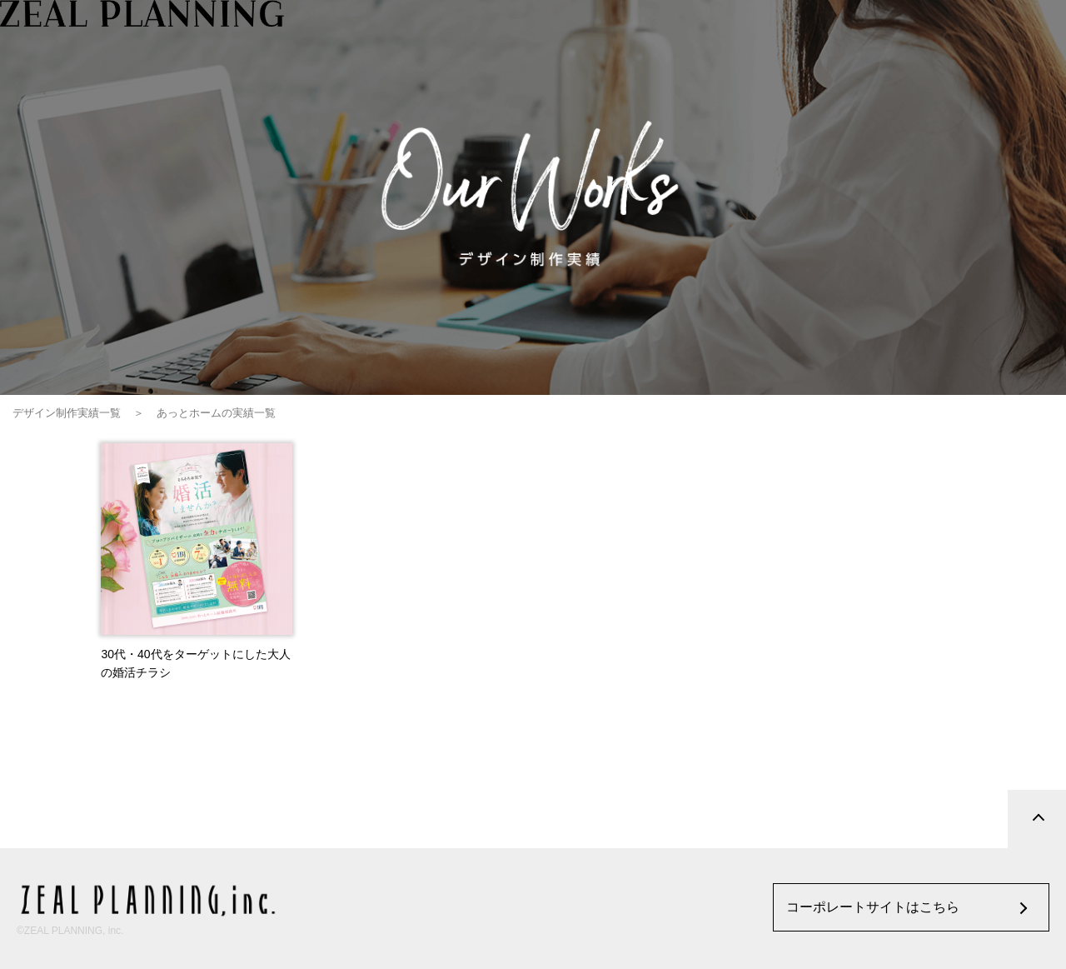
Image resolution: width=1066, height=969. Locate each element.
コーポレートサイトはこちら (872, 907)
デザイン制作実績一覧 (66, 413)
